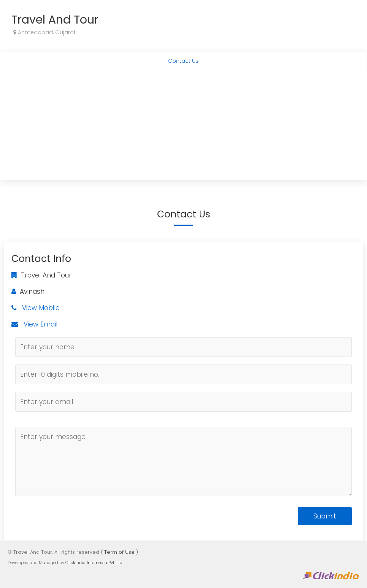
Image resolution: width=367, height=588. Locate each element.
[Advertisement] (183, 126)
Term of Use (119, 552)
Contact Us (183, 61)
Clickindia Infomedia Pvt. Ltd (93, 562)
